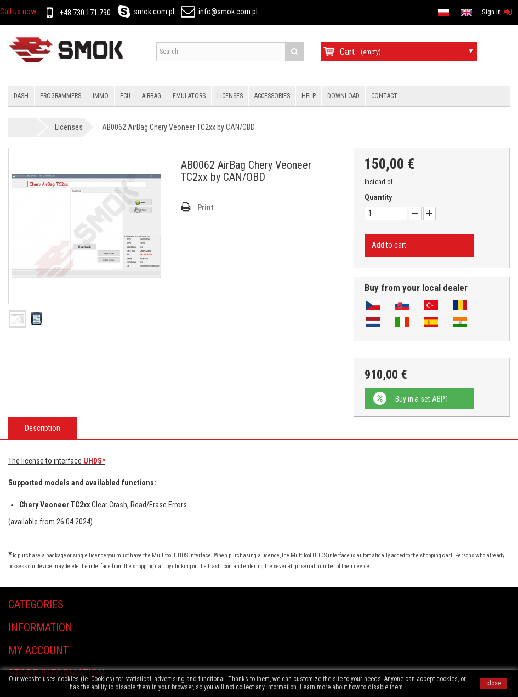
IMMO (101, 96)
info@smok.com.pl (219, 11)
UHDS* (94, 460)
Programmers (60, 96)
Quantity (378, 197)
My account (38, 650)
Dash (21, 96)
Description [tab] (42, 428)
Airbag (151, 96)
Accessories (272, 96)
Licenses (230, 96)
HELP (308, 96)
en (318, 11)
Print (205, 207)
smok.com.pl (144, 11)
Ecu (125, 96)
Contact (384, 96)
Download (343, 96)
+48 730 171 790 (77, 12)
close (493, 683)
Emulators (189, 96)
